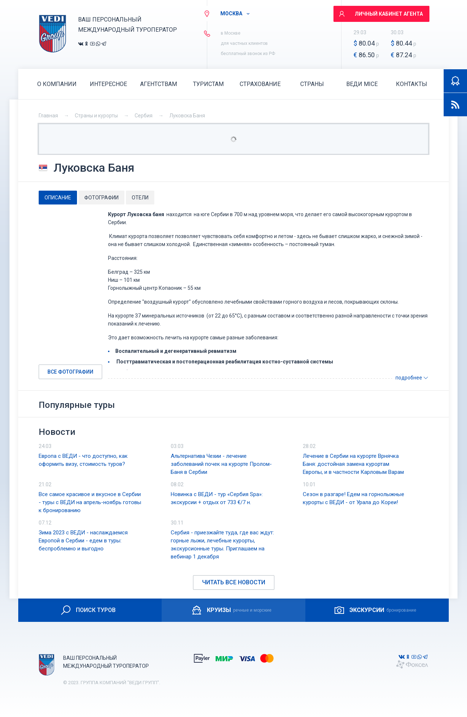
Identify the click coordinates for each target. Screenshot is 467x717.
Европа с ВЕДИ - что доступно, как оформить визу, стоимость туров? (83, 460)
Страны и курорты (96, 115)
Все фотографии (70, 372)
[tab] (58, 197)
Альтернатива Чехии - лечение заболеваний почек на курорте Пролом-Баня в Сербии (221, 464)
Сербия (144, 115)
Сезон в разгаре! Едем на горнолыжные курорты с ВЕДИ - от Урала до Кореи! (353, 498)
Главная (48, 115)
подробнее (411, 378)
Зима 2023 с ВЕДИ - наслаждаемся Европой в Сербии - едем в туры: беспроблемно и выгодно (83, 540)
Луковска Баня (187, 115)
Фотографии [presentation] (101, 197)
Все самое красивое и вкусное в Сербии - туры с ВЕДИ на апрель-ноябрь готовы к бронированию (90, 502)
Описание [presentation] (58, 197)
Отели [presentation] (140, 197)
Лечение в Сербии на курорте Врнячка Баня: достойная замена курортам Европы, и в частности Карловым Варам (353, 464)
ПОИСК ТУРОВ (88, 610)
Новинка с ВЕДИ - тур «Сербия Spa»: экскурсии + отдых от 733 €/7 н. (217, 498)
